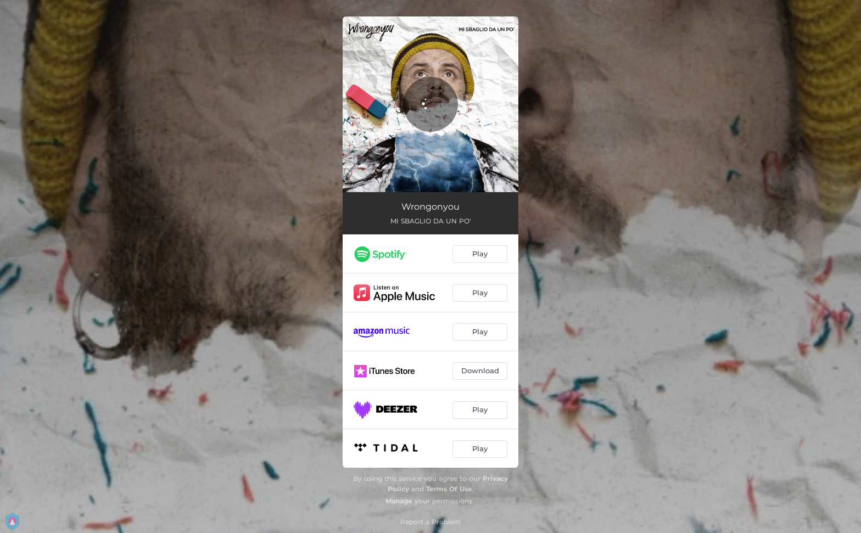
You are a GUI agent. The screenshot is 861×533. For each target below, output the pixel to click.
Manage (398, 501)
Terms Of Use (449, 489)
